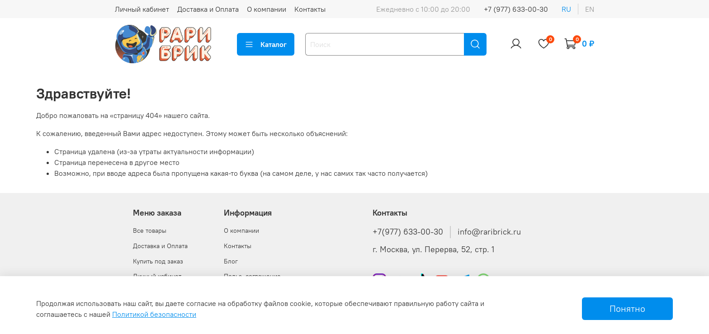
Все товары (149, 230)
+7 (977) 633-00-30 (516, 9)
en (589, 9)
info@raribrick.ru (489, 232)
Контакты (310, 9)
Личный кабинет (142, 9)
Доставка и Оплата (208, 9)
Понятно (627, 308)
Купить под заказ (158, 261)
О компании (266, 9)
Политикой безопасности (154, 314)
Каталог (266, 44)
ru (566, 9)
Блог (231, 261)
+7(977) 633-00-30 (408, 232)
